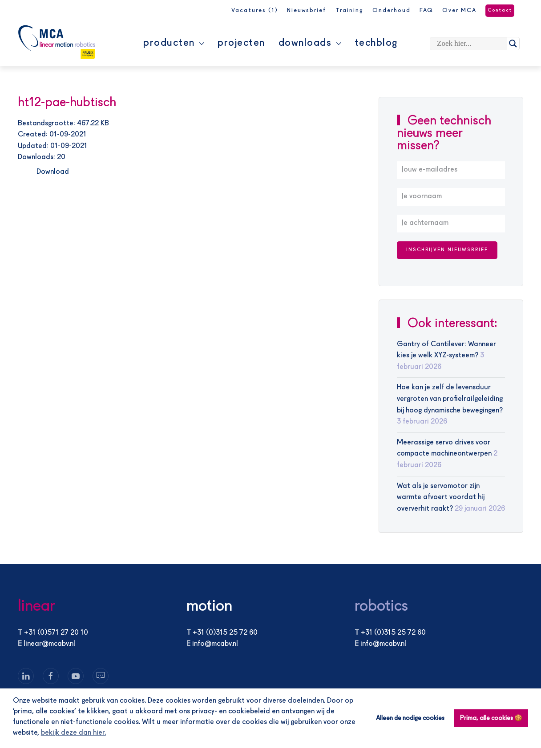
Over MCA (459, 10)
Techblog (376, 43)
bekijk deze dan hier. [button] (73, 732)
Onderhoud (391, 10)
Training (349, 10)
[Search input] (471, 43)
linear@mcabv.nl (49, 644)
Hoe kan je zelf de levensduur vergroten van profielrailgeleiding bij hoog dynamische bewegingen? (450, 399)
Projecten (241, 43)
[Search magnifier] (513, 43)
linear (36, 606)
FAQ (426, 10)
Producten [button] (173, 43)
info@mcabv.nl (215, 644)
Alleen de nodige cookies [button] (410, 718)
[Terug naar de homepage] (57, 42)
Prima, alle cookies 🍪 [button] (491, 718)
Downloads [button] (310, 43)
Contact (500, 10)
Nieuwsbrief (307, 10)
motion (209, 606)
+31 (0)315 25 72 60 (225, 632)
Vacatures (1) (254, 10)
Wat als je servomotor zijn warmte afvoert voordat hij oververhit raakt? (440, 497)
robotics (381, 606)
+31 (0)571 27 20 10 (56, 632)
